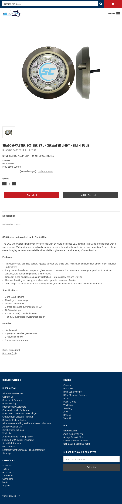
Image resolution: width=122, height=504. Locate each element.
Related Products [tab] (11, 224)
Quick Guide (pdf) (11, 350)
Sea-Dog (67, 408)
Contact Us (7, 397)
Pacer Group (69, 401)
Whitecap (68, 405)
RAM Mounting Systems (75, 395)
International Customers (14, 407)
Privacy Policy (9, 403)
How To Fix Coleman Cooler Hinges (20, 413)
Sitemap (6, 453)
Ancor (66, 398)
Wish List (6, 433)
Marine (5, 482)
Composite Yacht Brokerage (16, 410)
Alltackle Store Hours (12, 393)
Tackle (5, 469)
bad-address (8, 446)
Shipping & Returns (12, 400)
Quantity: (6, 178)
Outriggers (7, 479)
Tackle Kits (7, 475)
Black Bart (68, 388)
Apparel (6, 485)
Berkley (67, 415)
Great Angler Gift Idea (13, 430)
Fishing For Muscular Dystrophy (18, 440)
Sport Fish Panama (11, 443)
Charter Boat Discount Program (17, 416)
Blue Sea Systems (72, 391)
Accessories (8, 472)
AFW (65, 411)
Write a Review (45, 171)
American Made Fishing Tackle (17, 436)
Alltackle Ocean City (12, 426)
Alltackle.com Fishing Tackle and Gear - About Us (26, 423)
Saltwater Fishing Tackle (14, 420)
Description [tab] (9, 215)
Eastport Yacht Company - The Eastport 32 (23, 450)
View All (67, 418)
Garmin (67, 385)
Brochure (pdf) (9, 353)
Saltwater (7, 465)
